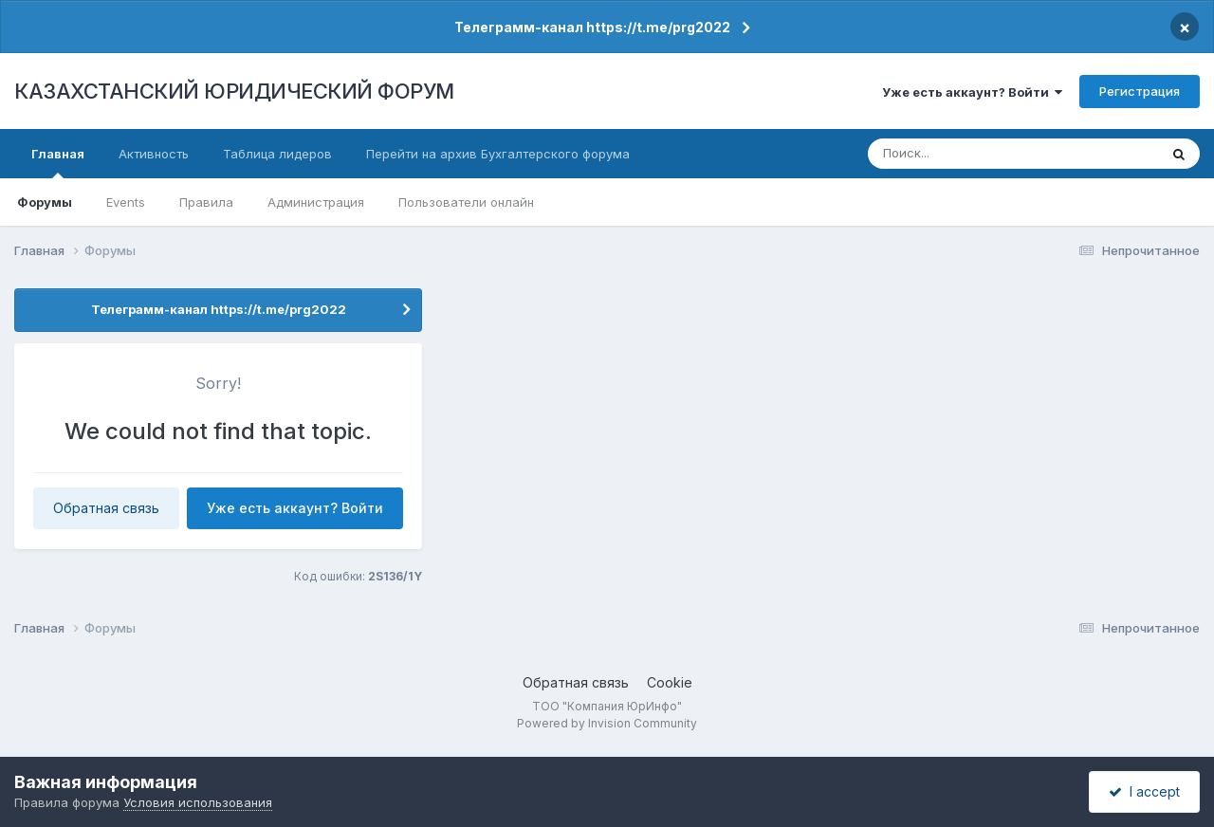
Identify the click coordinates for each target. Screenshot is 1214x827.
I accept (1144, 791)
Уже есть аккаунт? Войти (972, 92)
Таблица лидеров (277, 153)
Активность (154, 153)
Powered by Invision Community (607, 723)
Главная (57, 162)
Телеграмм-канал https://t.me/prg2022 (592, 27)
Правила (206, 202)
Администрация (315, 202)
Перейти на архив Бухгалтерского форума (498, 153)
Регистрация (1139, 91)
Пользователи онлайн (466, 202)
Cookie (669, 682)
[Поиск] (978, 153)
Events (125, 202)
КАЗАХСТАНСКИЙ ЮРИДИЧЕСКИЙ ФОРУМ (234, 91)
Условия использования (197, 802)
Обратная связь (106, 508)
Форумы (44, 202)
